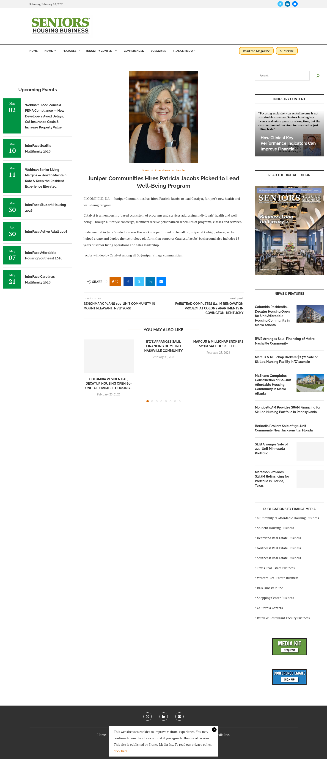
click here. (121, 751)
